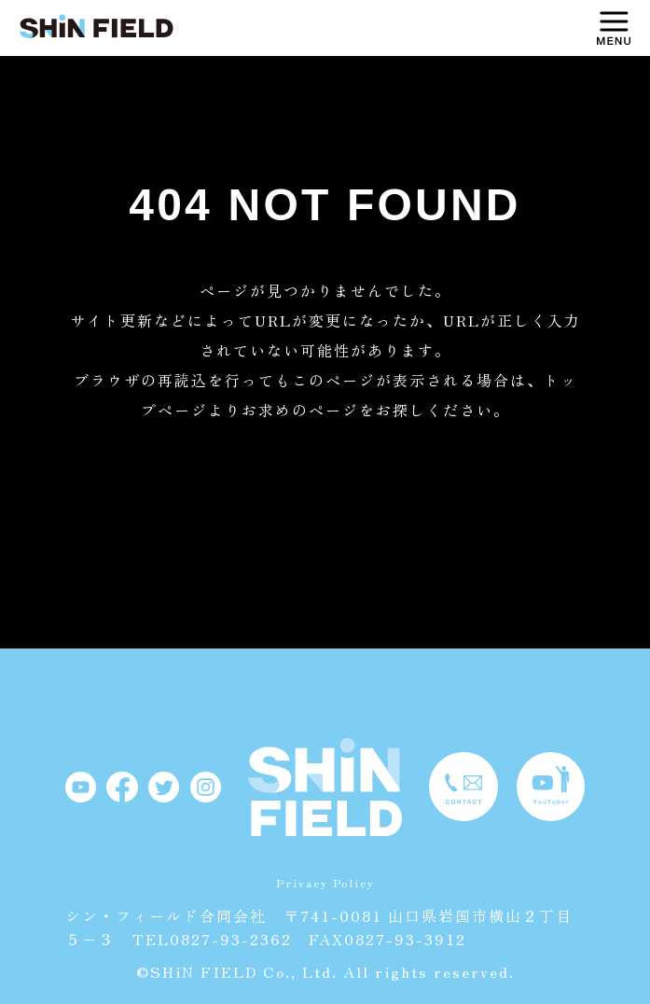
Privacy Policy (325, 882)
